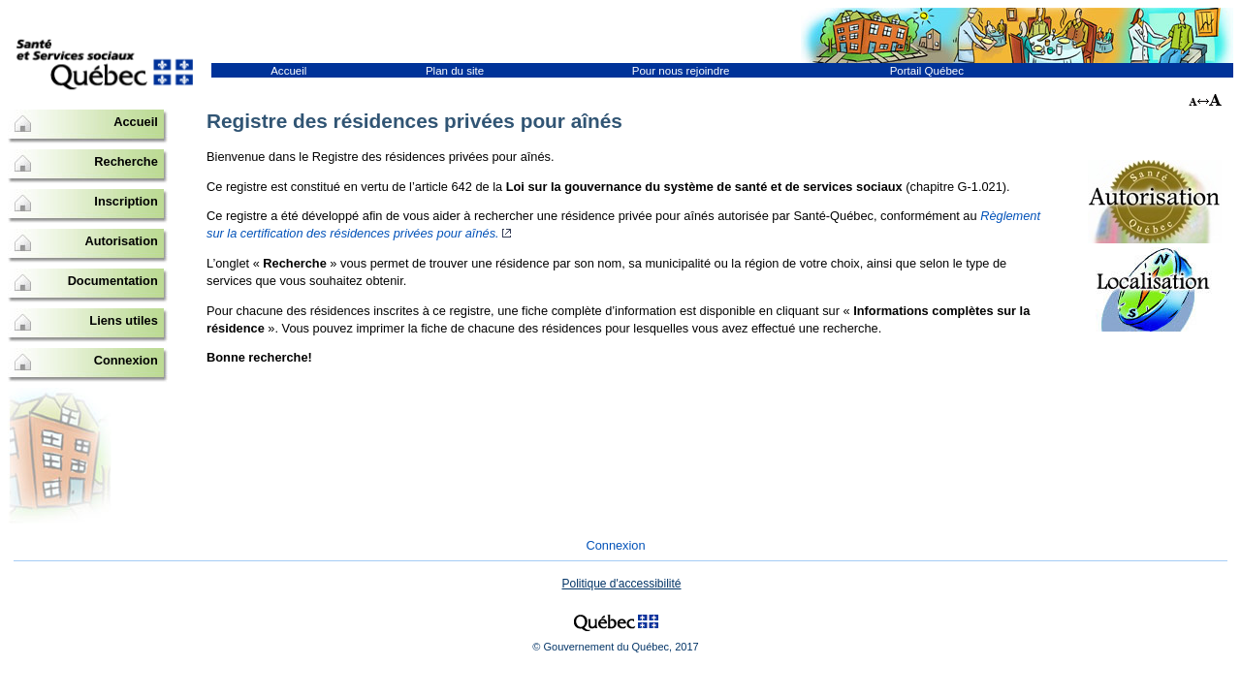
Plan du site (455, 71)
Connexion (126, 360)
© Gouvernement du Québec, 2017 (615, 646)
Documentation (113, 280)
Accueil (288, 71)
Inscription (125, 201)
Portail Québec (927, 71)
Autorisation (120, 241)
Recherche (125, 161)
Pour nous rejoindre (681, 71)
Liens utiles (123, 320)
